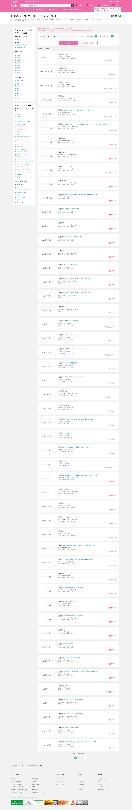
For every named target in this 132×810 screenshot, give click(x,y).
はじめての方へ (35, 789)
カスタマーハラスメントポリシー (40, 792)
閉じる (119, 8)
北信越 (18, 86)
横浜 (18, 40)
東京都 (18, 68)
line (119, 16)
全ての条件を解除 (88, 43)
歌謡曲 (18, 177)
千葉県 (18, 65)
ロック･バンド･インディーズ (24, 121)
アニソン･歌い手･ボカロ (23, 137)
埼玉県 (18, 63)
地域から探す (81, 5)
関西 (18, 91)
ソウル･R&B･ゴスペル (23, 152)
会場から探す (92, 5)
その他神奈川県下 (21, 47)
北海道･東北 (20, 81)
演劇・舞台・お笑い (41, 9)
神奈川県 (19, 70)
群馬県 (18, 60)
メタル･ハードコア (22, 154)
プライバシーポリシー (16, 784)
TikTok (81, 789)
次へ (85, 757)
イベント (31, 9)
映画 (71, 9)
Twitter (116, 16)
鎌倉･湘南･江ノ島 (21, 45)
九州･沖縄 (19, 96)
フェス (18, 114)
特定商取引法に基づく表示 (17, 787)
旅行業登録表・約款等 (16, 792)
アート (57, 9)
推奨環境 (34, 787)
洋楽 (18, 119)
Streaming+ (77, 9)
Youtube (82, 784)
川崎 (12, 19)
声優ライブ (20, 134)
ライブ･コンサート (20, 19)
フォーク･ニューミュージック (25, 162)
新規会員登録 (35, 779)
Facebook (82, 781)
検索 (68, 43)
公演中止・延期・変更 (37, 784)
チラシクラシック (59, 781)
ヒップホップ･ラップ (22, 149)
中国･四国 (19, 93)
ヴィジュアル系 (21, 124)
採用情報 (100, 784)
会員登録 (118, 1)
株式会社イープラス (102, 779)
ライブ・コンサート (16, 9)
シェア (112, 16)
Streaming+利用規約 (16, 781)
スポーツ (25, 9)
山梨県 (18, 73)
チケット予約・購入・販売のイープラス (30, 2)
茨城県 (18, 55)
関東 (18, 83)
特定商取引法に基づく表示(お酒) (19, 789)
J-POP (18, 116)
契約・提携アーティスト (104, 787)
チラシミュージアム (59, 784)
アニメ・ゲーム (64, 9)
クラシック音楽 (21, 197)
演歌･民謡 (19, 174)
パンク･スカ (20, 147)
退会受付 (34, 781)
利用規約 (13, 779)
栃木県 (18, 58)
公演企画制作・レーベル (104, 789)
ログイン (112, 1)
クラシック (51, 9)
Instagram (82, 787)
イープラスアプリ (59, 779)
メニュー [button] (117, 5)
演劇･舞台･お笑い (21, 192)
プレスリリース (101, 781)
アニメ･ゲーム (21, 202)
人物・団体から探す (105, 5)
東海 (18, 88)
